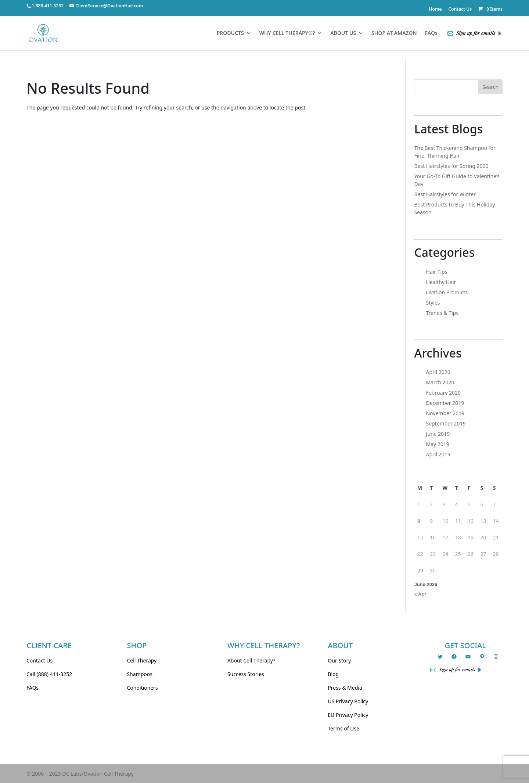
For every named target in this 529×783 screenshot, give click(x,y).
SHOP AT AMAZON (394, 33)
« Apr (420, 593)
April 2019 (438, 454)
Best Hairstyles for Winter (445, 194)
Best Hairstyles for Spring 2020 (451, 165)
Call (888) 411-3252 (49, 674)
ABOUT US (343, 33)
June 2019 (438, 433)
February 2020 (443, 392)
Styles (433, 302)
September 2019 (445, 423)
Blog (333, 674)
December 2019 (445, 402)
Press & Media (345, 687)
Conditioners (142, 687)
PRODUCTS (230, 33)
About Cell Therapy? (251, 660)
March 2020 (440, 382)
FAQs (431, 33)
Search (490, 86)
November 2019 (445, 413)
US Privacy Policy (348, 701)
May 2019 (437, 444)
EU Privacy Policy (348, 714)
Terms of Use (343, 728)
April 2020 (438, 372)
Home (435, 9)
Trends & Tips (442, 312)
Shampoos (139, 674)
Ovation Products (447, 292)
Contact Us (460, 9)
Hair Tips (436, 271)
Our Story (339, 660)
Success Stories (245, 674)
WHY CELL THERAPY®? (287, 33)
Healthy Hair (441, 282)
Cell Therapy (141, 660)
